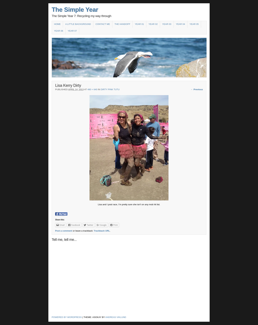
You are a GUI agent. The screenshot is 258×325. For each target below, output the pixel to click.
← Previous (197, 89)
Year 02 (153, 24)
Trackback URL (102, 231)
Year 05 (194, 24)
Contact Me (103, 24)
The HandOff (122, 24)
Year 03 (166, 24)
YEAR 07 (72, 31)
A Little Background (78, 24)
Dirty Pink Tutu (110, 89)
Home (57, 24)
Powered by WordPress (67, 317)
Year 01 (139, 24)
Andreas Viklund (115, 317)
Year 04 (180, 24)
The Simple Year (75, 9)
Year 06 (58, 31)
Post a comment (63, 231)
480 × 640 (92, 89)
